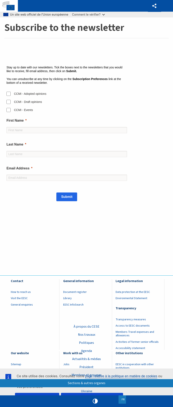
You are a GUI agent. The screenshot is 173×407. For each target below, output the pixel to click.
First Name (15, 120)
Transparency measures (131, 319)
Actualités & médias (86, 358)
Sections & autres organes (86, 383)
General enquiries (22, 305)
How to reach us (21, 292)
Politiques (86, 342)
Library (67, 298)
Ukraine (86, 391)
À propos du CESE (86, 326)
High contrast (95, 401)
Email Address (18, 168)
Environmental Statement (131, 298)
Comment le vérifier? (88, 14)
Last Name (14, 144)
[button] (154, 6)
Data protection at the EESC (133, 292)
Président (86, 366)
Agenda (86, 350)
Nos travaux (86, 334)
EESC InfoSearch (73, 305)
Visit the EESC (19, 298)
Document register (75, 292)
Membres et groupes (86, 374)
